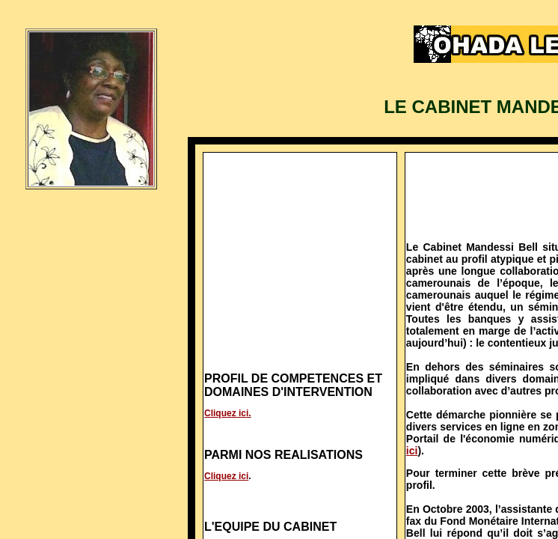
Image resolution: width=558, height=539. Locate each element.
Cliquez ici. (227, 413)
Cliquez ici (226, 476)
